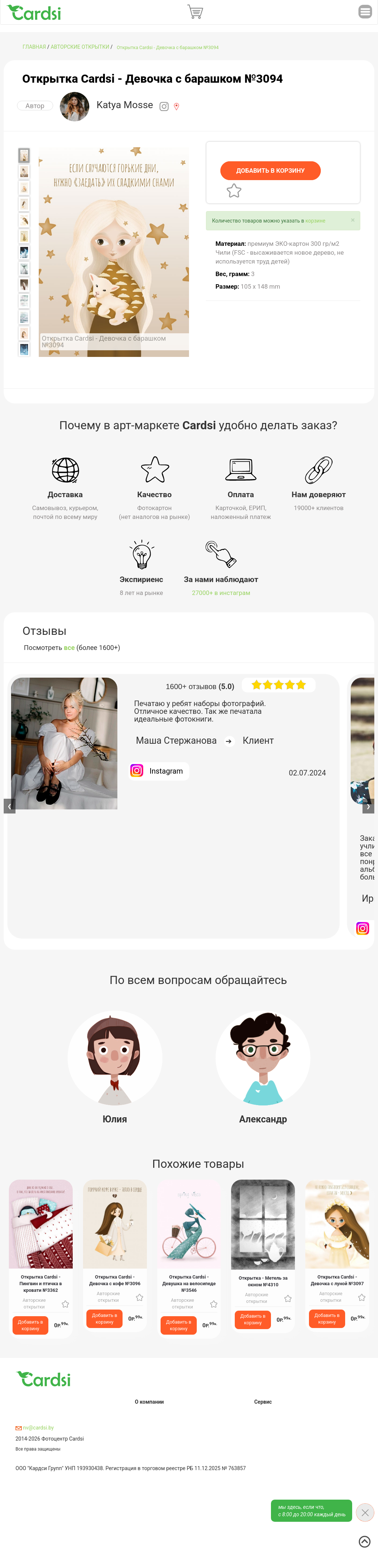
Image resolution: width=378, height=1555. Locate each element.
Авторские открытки (80, 47)
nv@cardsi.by (35, 1426)
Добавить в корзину (30, 1323)
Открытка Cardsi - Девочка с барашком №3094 (168, 47)
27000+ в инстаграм (221, 591)
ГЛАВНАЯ (34, 47)
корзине (315, 221)
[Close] (353, 220)
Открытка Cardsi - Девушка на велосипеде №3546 (189, 1281)
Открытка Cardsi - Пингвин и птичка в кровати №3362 (41, 1281)
